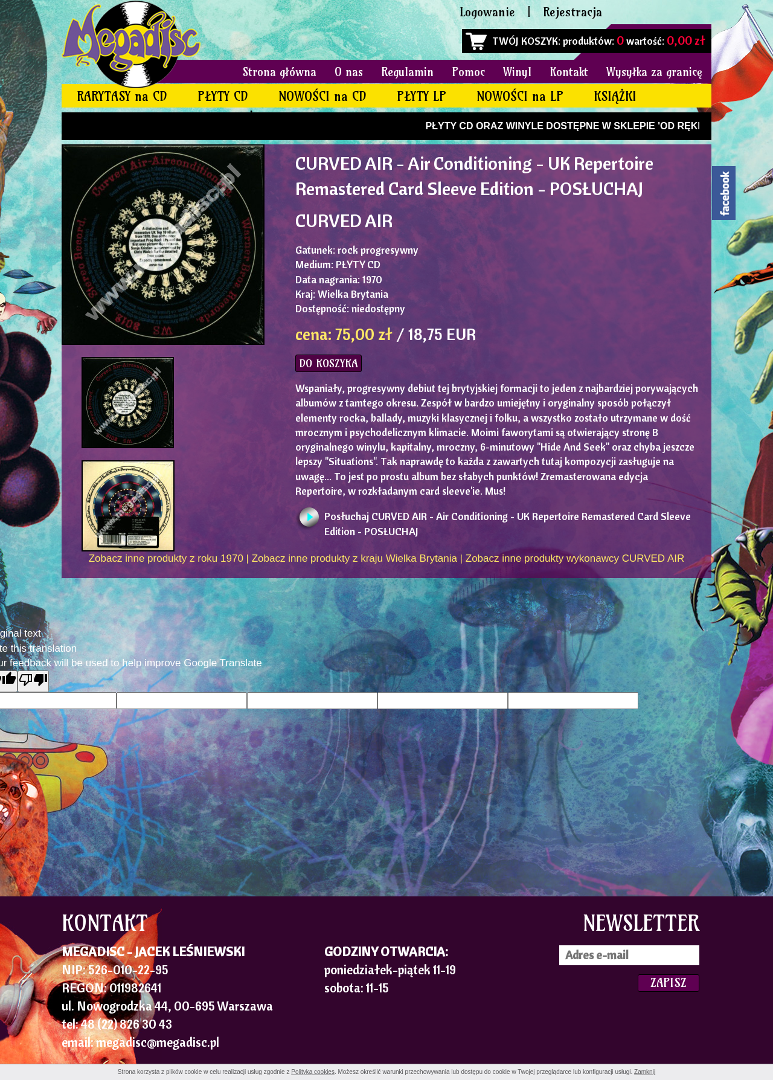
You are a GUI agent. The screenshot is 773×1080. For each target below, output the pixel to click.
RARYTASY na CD (122, 96)
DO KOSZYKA (329, 363)
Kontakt (569, 72)
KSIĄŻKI (615, 96)
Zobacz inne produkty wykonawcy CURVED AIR (575, 558)
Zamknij (644, 1072)
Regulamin (407, 72)
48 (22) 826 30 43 (126, 1024)
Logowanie (487, 11)
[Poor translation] (33, 681)
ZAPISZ (668, 982)
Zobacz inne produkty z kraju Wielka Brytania (354, 558)
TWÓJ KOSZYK (525, 40)
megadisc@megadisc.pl (157, 1042)
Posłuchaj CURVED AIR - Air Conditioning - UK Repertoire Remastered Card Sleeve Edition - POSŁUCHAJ (507, 520)
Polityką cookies (313, 1072)
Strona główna (279, 72)
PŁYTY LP (421, 96)
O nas (349, 72)
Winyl (517, 72)
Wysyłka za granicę (654, 72)
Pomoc (468, 72)
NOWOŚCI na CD (322, 96)
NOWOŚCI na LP (519, 96)
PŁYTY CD (222, 96)
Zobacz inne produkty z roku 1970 (166, 558)
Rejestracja (572, 11)
